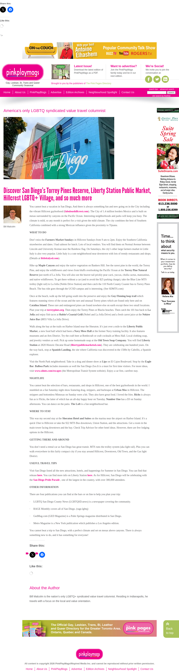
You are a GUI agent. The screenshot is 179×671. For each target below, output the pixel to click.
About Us (20, 92)
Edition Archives (75, 92)
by (165, 96)
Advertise (56, 92)
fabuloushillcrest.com (76, 211)
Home (7, 92)
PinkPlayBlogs (38, 92)
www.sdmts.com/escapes (48, 370)
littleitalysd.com (49, 258)
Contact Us (127, 92)
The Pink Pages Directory (98, 83)
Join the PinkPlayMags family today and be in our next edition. (123, 72)
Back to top (169, 630)
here (39, 475)
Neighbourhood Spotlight (103, 92)
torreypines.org (55, 310)
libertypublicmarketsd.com (86, 345)
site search (156, 96)
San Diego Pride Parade (46, 480)
